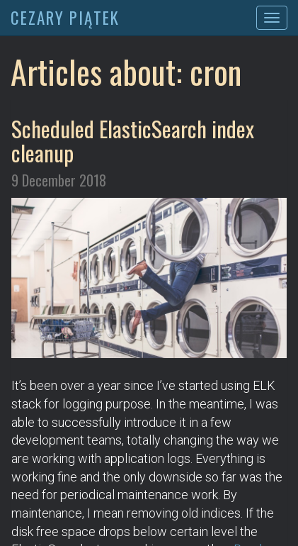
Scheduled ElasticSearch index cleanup (132, 140)
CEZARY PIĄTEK (65, 18)
